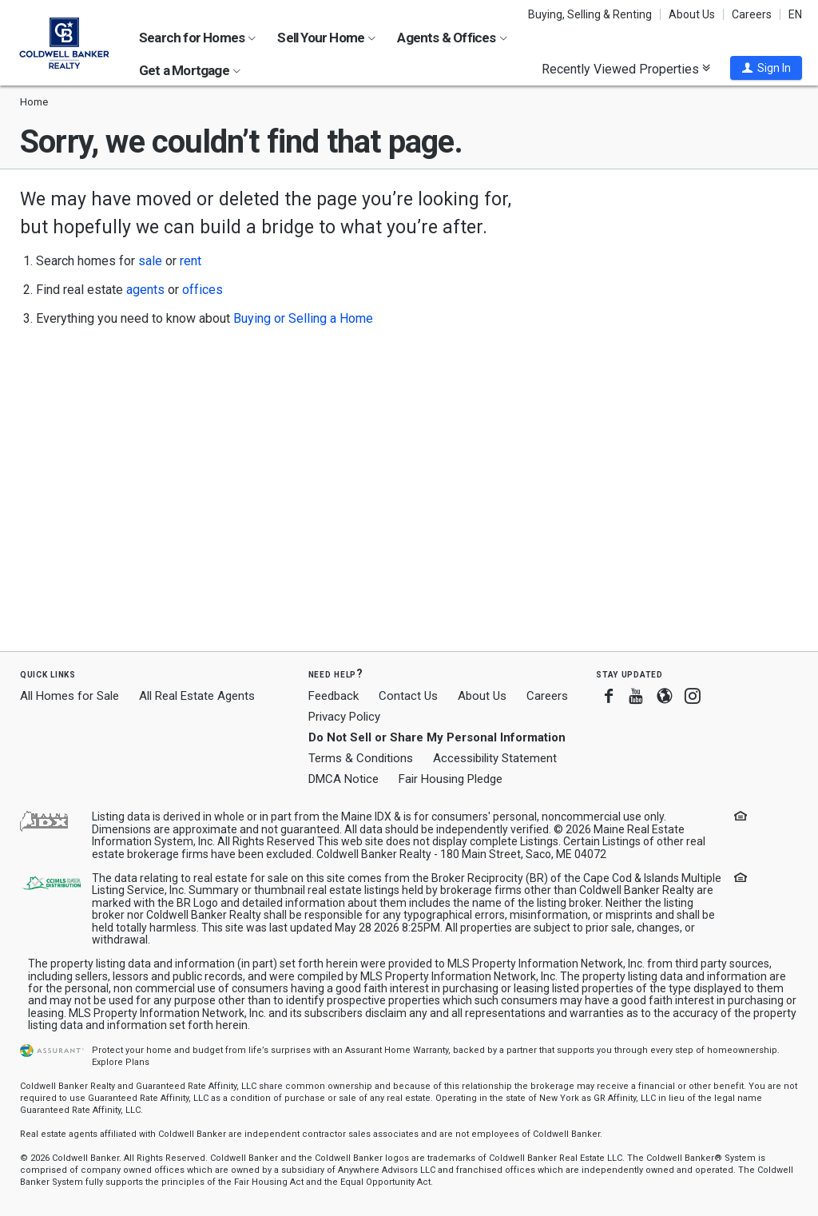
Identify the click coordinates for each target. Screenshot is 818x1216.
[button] (766, 68)
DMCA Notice (343, 779)
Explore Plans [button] (120, 1062)
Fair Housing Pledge (450, 779)
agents (145, 289)
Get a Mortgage (189, 70)
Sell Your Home (326, 38)
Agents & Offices (451, 38)
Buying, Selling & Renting (590, 14)
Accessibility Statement (495, 758)
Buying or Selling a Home (303, 318)
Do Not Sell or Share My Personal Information (437, 737)
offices (202, 289)
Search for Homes (197, 38)
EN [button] (795, 14)
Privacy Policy (344, 716)
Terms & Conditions (360, 758)
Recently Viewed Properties (626, 69)
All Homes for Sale (69, 696)
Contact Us (408, 696)
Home (34, 102)
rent (190, 260)
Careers (752, 14)
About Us (692, 14)
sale (150, 260)
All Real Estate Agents (197, 696)
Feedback (333, 696)
